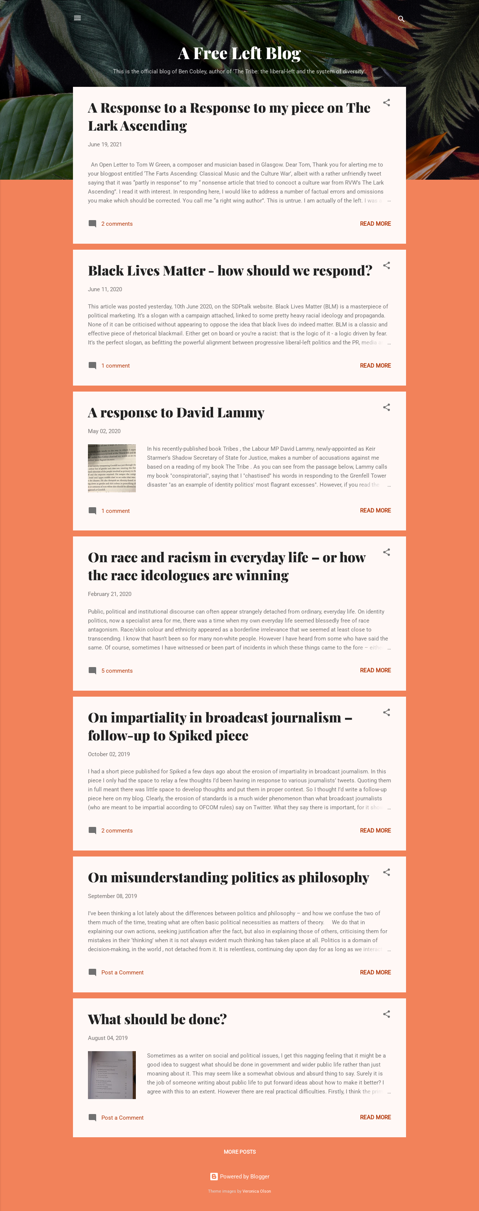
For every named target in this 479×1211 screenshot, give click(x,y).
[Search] (401, 20)
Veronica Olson (256, 1191)
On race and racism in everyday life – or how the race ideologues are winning (227, 566)
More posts (240, 1152)
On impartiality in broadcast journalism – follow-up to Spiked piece (220, 726)
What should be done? (157, 1019)
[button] (386, 104)
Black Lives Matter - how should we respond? (230, 270)
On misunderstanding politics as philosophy (228, 877)
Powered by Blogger (239, 1176)
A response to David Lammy (176, 412)
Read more (375, 223)
